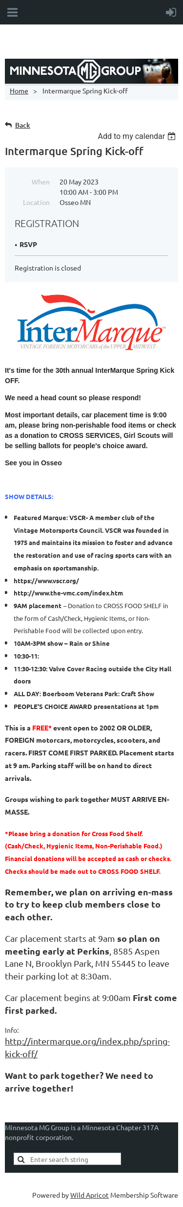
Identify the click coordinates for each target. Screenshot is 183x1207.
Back (22, 125)
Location (36, 202)
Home (19, 90)
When (41, 181)
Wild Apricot (89, 1194)
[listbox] (138, 136)
